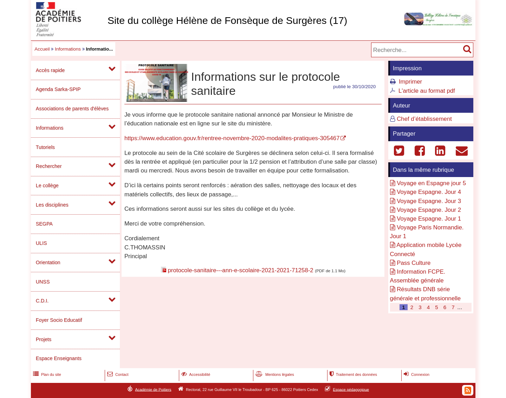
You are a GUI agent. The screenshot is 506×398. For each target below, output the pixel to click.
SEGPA (44, 224)
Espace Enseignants (59, 358)
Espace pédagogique (351, 389)
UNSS (43, 282)
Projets (43, 339)
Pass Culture (413, 263)
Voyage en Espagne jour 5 (431, 183)
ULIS (41, 243)
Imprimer (410, 81)
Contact (117, 374)
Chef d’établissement (424, 119)
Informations (68, 49)
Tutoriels (45, 147)
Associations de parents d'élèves (72, 108)
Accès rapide (50, 70)
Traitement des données (352, 374)
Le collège (47, 185)
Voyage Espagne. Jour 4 (429, 192)
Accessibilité (195, 374)
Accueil (42, 49)
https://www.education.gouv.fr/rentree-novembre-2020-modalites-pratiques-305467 (232, 138)
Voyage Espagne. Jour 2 (429, 210)
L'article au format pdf (426, 90)
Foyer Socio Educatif (59, 320)
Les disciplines (52, 205)
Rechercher (49, 166)
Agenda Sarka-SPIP (58, 89)
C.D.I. (42, 301)
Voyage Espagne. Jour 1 (429, 218)
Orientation (48, 262)
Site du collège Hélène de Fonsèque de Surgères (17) (227, 20)
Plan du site (46, 374)
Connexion (415, 374)
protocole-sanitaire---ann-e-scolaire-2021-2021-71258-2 (240, 270)
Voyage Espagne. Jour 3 (429, 201)
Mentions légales (274, 374)
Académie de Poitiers (153, 389)
